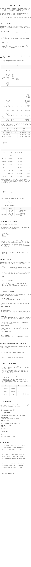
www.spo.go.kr (6, 426)
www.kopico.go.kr (7, 420)
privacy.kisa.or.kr (7, 412)
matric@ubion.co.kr (26, 388)
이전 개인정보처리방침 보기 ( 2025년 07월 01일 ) (8, 473)
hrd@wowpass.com (26, 394)
